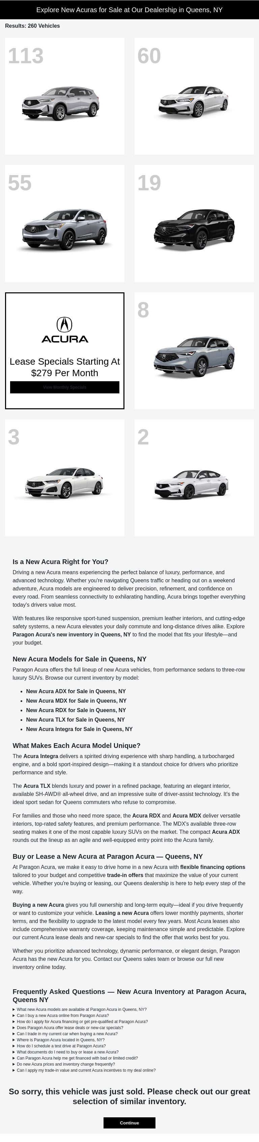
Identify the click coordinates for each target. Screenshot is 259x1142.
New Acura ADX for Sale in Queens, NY (76, 691)
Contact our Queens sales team (132, 959)
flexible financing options (213, 867)
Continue (129, 1122)
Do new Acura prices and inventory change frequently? (66, 1064)
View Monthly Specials (64, 387)
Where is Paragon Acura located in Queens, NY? (61, 1040)
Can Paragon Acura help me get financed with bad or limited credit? (77, 1058)
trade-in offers (125, 875)
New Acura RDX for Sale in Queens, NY (76, 710)
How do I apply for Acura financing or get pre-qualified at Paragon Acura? (82, 1021)
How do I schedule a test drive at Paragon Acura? (61, 1046)
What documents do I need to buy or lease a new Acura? (68, 1052)
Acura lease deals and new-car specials (87, 937)
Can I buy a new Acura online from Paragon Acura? (63, 1015)
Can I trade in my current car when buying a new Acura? (67, 1033)
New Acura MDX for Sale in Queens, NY (76, 701)
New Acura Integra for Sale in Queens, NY (79, 729)
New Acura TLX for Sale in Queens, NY (75, 720)
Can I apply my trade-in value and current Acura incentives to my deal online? (86, 1070)
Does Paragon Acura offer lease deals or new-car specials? (70, 1027)
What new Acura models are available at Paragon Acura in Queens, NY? (82, 1009)
